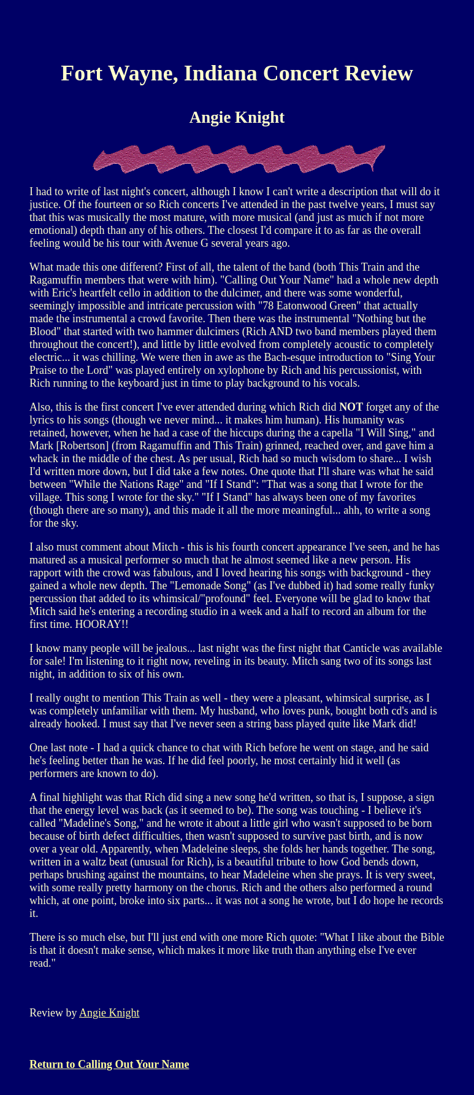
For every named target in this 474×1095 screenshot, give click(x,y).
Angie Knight (109, 1013)
